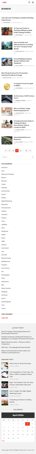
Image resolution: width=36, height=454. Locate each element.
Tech (3, 305)
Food (3, 221)
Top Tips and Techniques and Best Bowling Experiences (17, 19)
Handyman (4, 231)
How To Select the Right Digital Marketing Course (20, 392)
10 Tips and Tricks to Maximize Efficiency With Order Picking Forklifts (23, 30)
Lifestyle (4, 255)
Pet (2, 271)
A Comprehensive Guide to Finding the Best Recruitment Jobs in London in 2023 (24, 124)
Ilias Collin (20, 51)
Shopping (4, 292)
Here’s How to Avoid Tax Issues (20, 363)
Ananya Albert (21, 100)
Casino (3, 184)
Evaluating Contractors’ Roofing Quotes (20, 401)
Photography (5, 275)
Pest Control (5, 268)
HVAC (3, 241)
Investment (5, 248)
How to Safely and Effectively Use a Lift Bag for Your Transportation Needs (23, 46)
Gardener (4, 224)
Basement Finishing (7, 174)
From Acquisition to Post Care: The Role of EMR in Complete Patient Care (21, 374)
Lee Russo (6, 22)
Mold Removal (5, 261)
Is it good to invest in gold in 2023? (23, 84)
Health (3, 234)
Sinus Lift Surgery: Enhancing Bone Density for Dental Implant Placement (15, 332)
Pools (3, 278)
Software (4, 295)
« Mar (3, 441)
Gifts (3, 228)
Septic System (6, 288)
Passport (4, 265)
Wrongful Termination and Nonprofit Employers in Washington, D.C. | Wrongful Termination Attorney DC (17, 338)
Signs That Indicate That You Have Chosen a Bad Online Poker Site (21, 384)
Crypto (3, 194)
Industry (4, 245)
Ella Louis (19, 65)
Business (4, 181)
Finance (3, 218)
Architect (4, 167)
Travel (3, 308)
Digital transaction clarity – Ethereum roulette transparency (15, 343)
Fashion (3, 211)
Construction (5, 191)
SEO (2, 285)
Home (3, 238)
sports (3, 298)
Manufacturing (6, 258)
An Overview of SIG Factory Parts (24, 97)
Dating (3, 198)
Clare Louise (20, 129)
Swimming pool (6, 302)
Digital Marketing (6, 201)
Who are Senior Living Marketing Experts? (22, 109)
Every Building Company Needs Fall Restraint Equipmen (23, 61)
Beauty (3, 177)
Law (2, 251)
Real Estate (5, 281)
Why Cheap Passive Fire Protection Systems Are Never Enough (14, 74)
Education (4, 204)
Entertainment (6, 208)
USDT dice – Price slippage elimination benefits (15, 347)
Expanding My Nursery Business (22, 138)
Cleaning (4, 188)
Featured (4, 214)
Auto (3, 171)
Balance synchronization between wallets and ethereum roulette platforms (15, 352)
